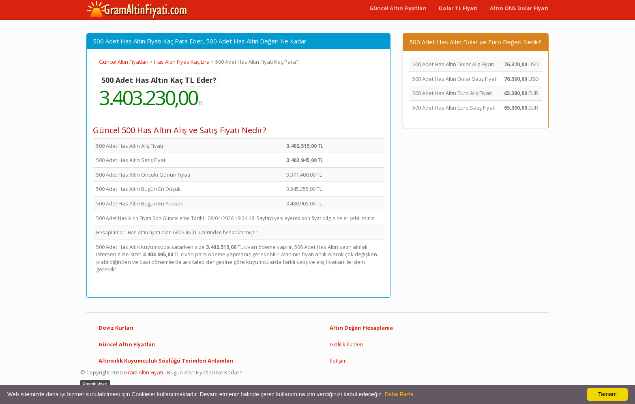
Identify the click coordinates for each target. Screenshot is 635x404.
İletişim (338, 360)
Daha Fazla (399, 394)
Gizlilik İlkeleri (346, 344)
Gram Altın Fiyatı (143, 372)
